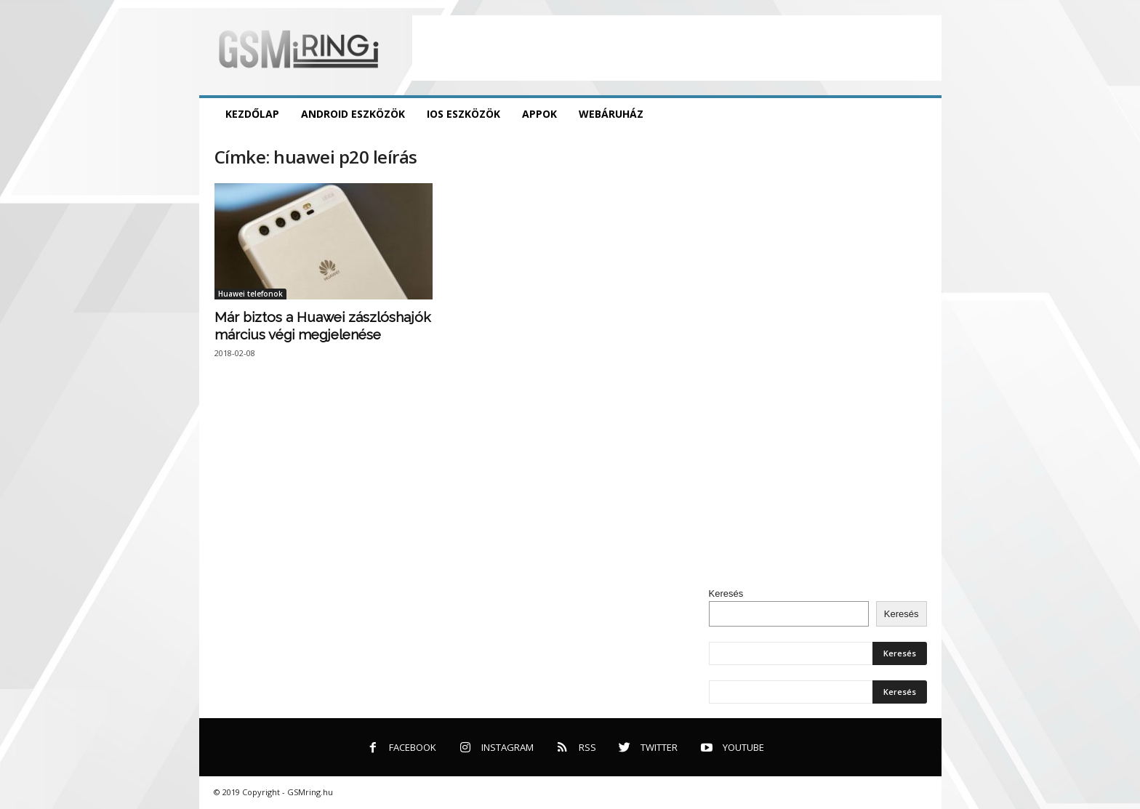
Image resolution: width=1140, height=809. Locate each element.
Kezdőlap (252, 114)
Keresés (726, 593)
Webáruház (611, 114)
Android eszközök (353, 114)
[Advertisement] (677, 48)
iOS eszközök (463, 114)
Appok (539, 114)
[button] (920, 114)
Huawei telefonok (250, 294)
